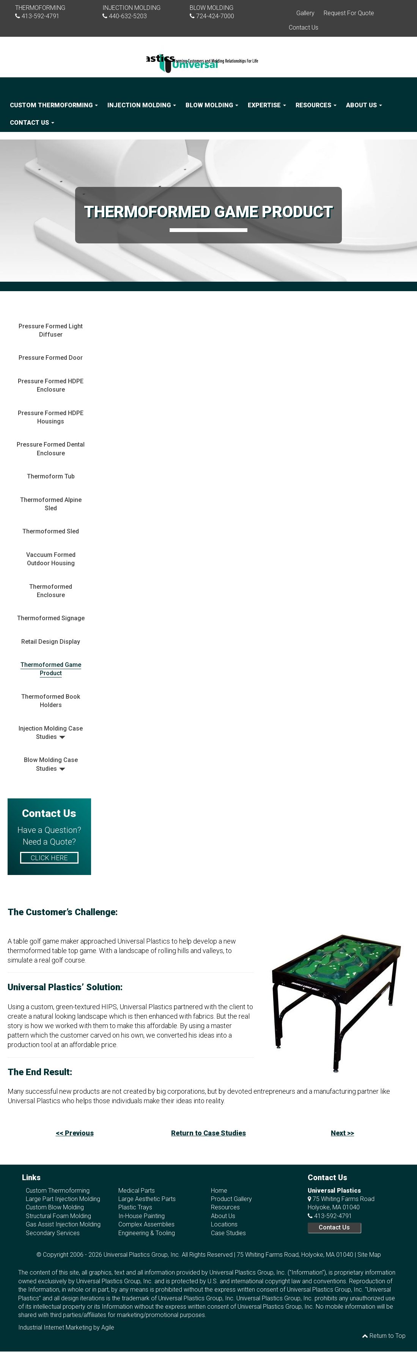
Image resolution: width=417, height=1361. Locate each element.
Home (219, 1190)
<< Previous (75, 1133)
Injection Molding (141, 105)
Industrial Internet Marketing (55, 1327)
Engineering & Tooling (146, 1233)
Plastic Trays (135, 1207)
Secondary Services (53, 1233)
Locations (224, 1224)
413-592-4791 (41, 16)
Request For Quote (349, 13)
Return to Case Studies (208, 1133)
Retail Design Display (50, 641)
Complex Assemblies (146, 1224)
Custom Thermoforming (54, 105)
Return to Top (384, 1335)
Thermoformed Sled (50, 531)
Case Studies (228, 1233)
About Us (364, 105)
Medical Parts (136, 1190)
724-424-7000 (215, 16)
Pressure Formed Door (51, 357)
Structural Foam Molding (58, 1216)
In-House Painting (141, 1216)
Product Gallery (231, 1199)
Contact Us (303, 27)
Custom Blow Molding (55, 1207)
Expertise (267, 105)
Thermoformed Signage (51, 618)
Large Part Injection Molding (63, 1199)
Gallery (305, 13)
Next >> (342, 1133)
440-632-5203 (128, 16)
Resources (316, 105)
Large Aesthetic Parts (147, 1199)
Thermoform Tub (51, 476)
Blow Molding (212, 105)
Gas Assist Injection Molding (63, 1224)
